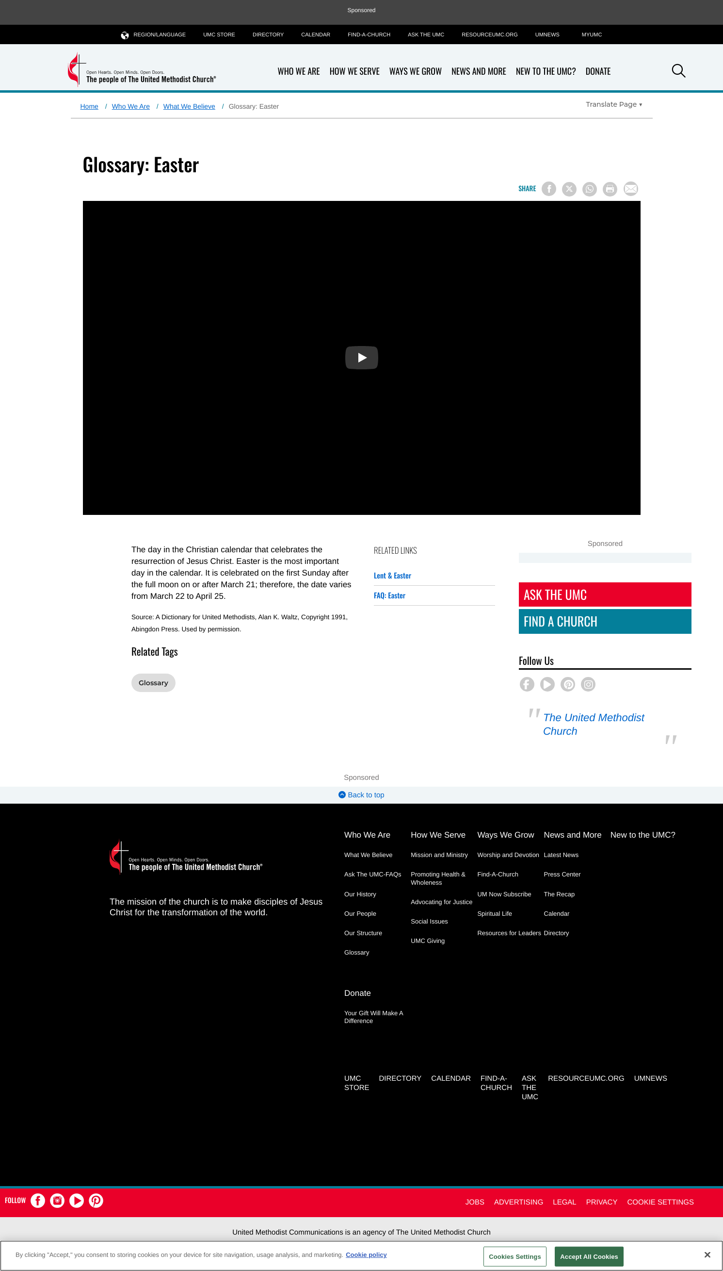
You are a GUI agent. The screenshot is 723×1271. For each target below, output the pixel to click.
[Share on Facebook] (549, 189)
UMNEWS (547, 35)
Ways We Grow (416, 71)
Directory (268, 35)
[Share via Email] (631, 189)
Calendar (315, 35)
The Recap (559, 894)
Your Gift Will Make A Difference (373, 1016)
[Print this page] (610, 189)
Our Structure (363, 933)
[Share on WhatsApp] (589, 189)
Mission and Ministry (439, 854)
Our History (360, 894)
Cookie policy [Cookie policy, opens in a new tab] (366, 1254)
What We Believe (189, 106)
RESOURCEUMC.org (490, 35)
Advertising (518, 1202)
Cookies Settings (515, 1256)
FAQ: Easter (389, 595)
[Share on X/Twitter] (569, 189)
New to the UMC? (546, 71)
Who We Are (299, 71)
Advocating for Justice (441, 902)
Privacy (602, 1202)
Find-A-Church (369, 35)
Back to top (361, 795)
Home (89, 106)
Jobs (475, 1202)
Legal (564, 1202)
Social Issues (429, 921)
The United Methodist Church (593, 724)
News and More (479, 71)
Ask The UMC (555, 594)
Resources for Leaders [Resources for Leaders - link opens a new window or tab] (509, 933)
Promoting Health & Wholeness (438, 878)
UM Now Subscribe (504, 894)
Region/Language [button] (153, 35)
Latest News (561, 854)
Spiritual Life (494, 913)
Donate (598, 71)
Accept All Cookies (589, 1256)
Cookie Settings (660, 1202)
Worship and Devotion (508, 854)
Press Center (562, 874)
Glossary (153, 682)
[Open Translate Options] (614, 104)
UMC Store (219, 35)
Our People (360, 913)
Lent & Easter (392, 575)
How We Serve (355, 71)
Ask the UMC (426, 35)
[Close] (707, 1254)
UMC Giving (428, 940)
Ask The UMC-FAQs (373, 874)
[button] (679, 72)
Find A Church (560, 620)
